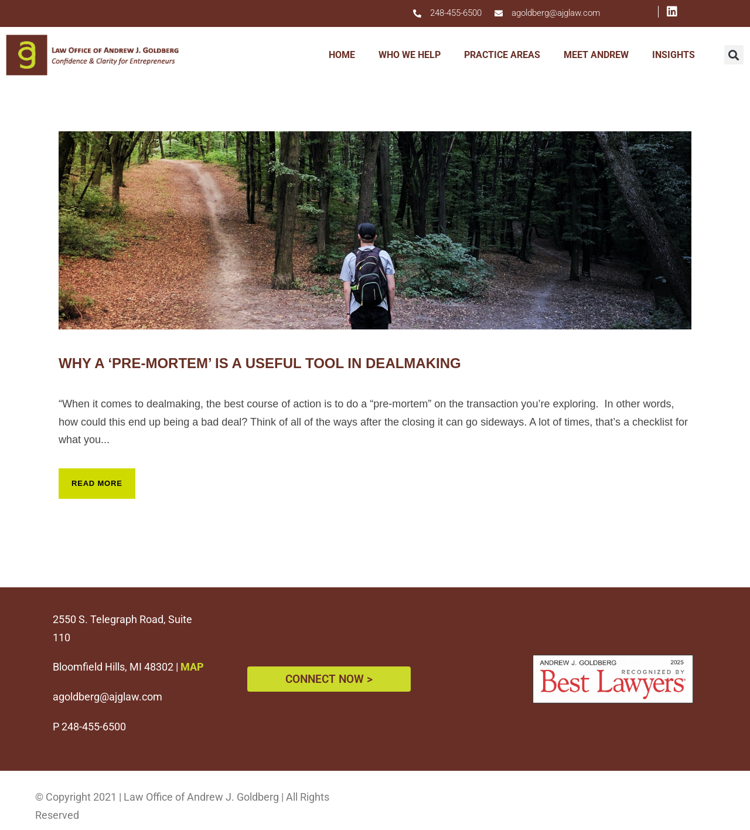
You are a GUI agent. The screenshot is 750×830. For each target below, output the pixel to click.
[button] (734, 54)
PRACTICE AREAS (502, 54)
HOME (342, 54)
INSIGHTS (673, 54)
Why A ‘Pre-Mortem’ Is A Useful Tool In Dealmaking (260, 363)
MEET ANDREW (596, 54)
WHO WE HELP (410, 54)
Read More (96, 483)
